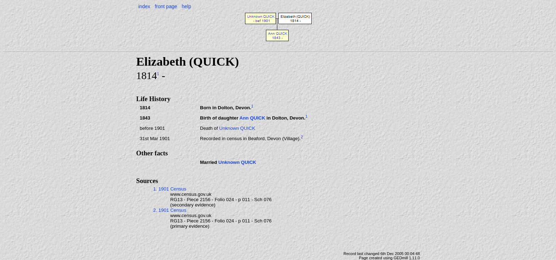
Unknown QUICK (237, 128)
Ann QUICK (252, 118)
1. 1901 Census (169, 189)
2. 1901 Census (169, 210)
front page (166, 6)
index (144, 6)
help (186, 6)
